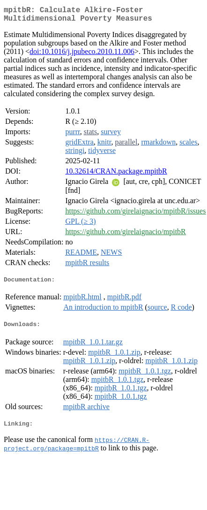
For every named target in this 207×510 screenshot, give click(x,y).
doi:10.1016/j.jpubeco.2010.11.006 (82, 55)
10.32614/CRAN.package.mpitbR (116, 175)
